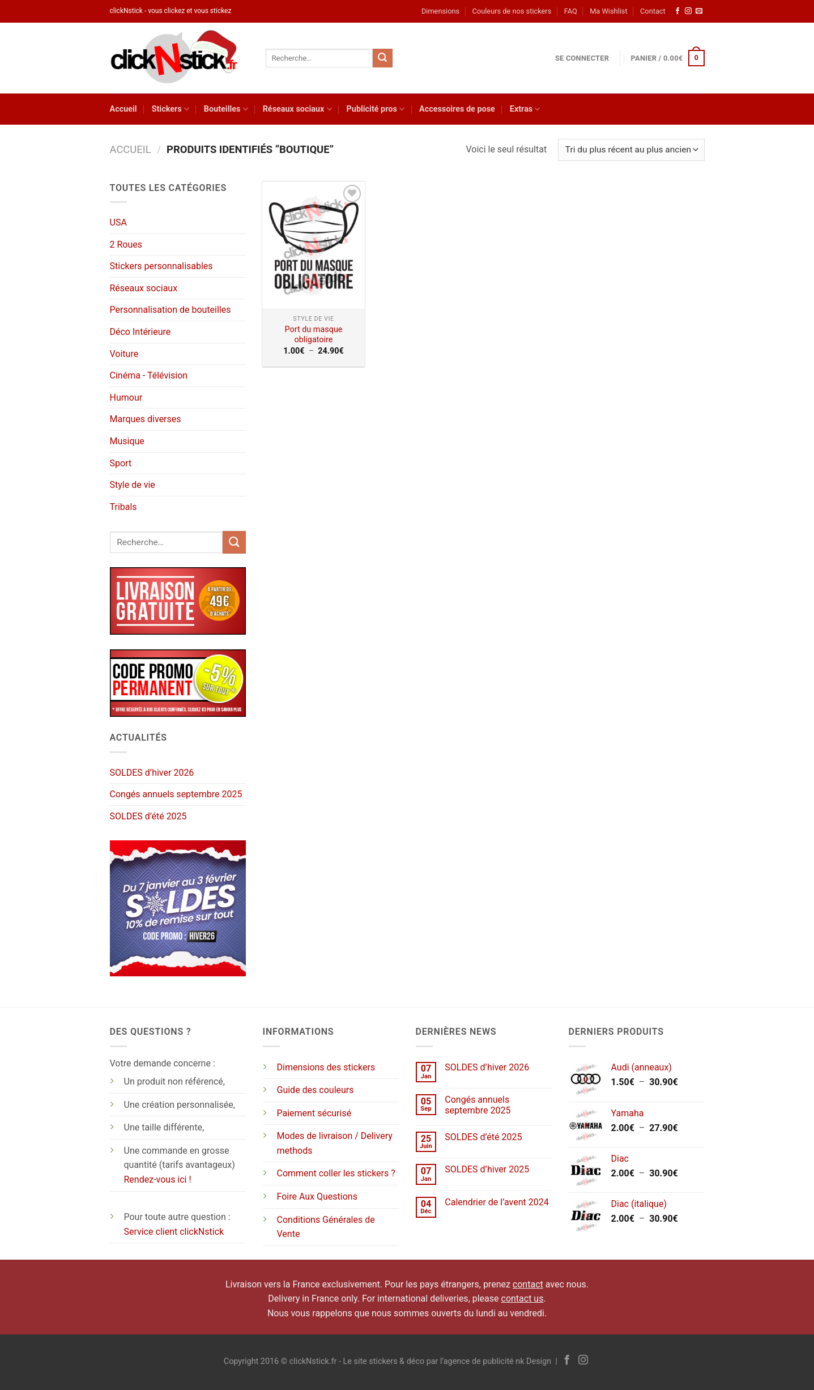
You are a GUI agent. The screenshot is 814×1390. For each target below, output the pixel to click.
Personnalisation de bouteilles (170, 309)
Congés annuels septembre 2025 (176, 794)
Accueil (123, 109)
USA (118, 222)
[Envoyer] (382, 58)
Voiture (124, 353)
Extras (525, 109)
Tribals (123, 506)
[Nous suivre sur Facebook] (677, 11)
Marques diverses (145, 419)
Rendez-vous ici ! (157, 1179)
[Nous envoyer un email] (699, 11)
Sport (121, 463)
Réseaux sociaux (297, 109)
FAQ (570, 11)
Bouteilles (226, 109)
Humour (126, 397)
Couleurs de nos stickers (512, 11)
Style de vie (132, 484)
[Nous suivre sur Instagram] (688, 11)
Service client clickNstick (174, 1231)
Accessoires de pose (457, 109)
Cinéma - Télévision (149, 375)
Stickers (170, 109)
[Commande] (631, 150)
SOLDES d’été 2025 (148, 816)
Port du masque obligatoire (314, 335)
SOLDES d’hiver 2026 (152, 772)
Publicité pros (375, 109)
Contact (653, 11)
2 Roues (126, 244)
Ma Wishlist (608, 11)
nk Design (533, 1361)
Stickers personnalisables (161, 266)
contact (528, 1284)
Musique (127, 441)
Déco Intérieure (140, 331)
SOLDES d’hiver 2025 (487, 1169)
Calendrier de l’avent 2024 (496, 1202)
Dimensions (440, 11)
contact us (522, 1298)
